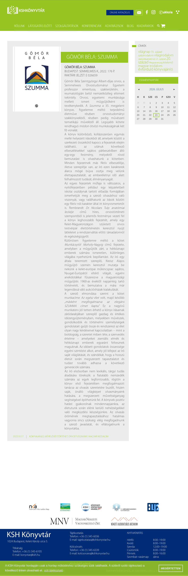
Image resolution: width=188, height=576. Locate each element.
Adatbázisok (114, 26)
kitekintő (168, 62)
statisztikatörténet (146, 59)
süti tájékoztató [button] (53, 570)
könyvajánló (36, 436)
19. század (156, 52)
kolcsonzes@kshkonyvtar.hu (94, 553)
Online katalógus (120, 12)
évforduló (145, 69)
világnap (144, 52)
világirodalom (163, 55)
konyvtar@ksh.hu (30, 555)
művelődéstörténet (56, 436)
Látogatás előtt (40, 26)
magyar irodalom (98, 436)
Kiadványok (145, 26)
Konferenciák (91, 26)
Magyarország (156, 62)
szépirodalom (146, 55)
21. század (161, 59)
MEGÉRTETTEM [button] (170, 568)
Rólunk (19, 26)
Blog (130, 26)
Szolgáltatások (66, 26)
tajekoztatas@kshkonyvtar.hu (94, 540)
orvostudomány (78, 436)
